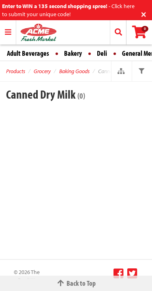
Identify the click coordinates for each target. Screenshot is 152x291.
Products (15, 71)
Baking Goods (74, 71)
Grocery (42, 71)
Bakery (73, 53)
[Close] (143, 13)
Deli (102, 53)
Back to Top (76, 283)
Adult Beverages (28, 53)
